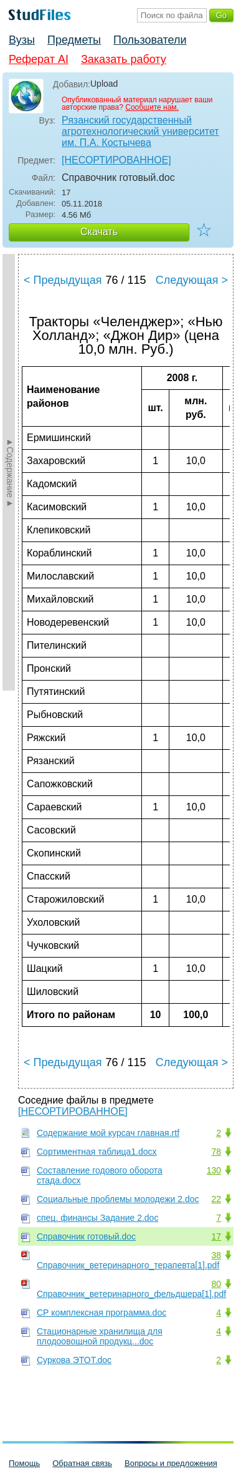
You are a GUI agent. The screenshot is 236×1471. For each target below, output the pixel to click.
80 (216, 1284)
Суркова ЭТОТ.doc (74, 1360)
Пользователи (149, 40)
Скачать (99, 231)
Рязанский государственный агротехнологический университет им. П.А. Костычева (140, 131)
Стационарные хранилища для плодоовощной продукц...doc (100, 1336)
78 (216, 1152)
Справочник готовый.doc (86, 1236)
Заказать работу (123, 59)
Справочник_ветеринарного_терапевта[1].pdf (128, 1265)
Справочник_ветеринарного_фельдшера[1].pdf (131, 1294)
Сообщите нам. (152, 107)
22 (216, 1199)
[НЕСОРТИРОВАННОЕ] (116, 160)
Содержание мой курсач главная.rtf (108, 1133)
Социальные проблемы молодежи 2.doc (118, 1199)
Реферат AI (38, 59)
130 (214, 1170)
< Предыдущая (63, 280)
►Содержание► (10, 472)
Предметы (74, 40)
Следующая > (192, 280)
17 (216, 1236)
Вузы (22, 40)
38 (216, 1255)
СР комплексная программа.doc (101, 1313)
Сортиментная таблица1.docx (97, 1152)
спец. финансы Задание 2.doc (97, 1218)
